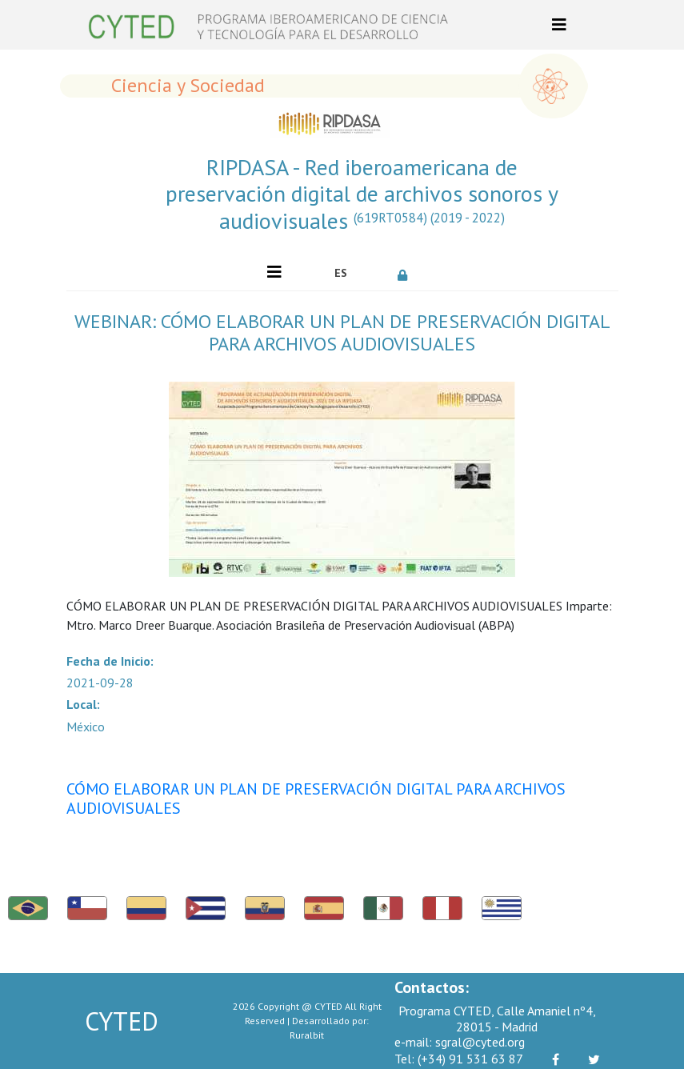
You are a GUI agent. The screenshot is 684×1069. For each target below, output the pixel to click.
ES (340, 273)
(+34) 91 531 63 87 (458, 1059)
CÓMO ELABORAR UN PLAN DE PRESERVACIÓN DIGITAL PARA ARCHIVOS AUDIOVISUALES (316, 799)
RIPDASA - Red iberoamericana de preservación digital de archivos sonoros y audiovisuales (362, 194)
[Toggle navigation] (559, 25)
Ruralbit (307, 1035)
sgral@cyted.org (459, 1042)
